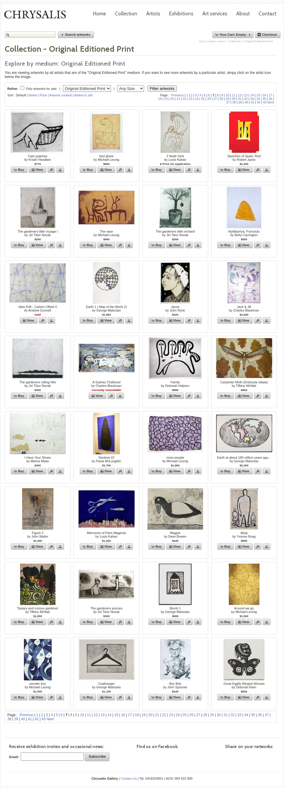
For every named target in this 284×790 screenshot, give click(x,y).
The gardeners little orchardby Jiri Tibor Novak (175, 233)
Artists (153, 14)
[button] (76, 34)
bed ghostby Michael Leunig (106, 157)
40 (246, 102)
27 (215, 98)
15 (258, 95)
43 (265, 102)
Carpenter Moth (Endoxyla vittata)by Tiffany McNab (244, 383)
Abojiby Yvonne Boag (243, 534)
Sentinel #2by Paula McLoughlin (106, 459)
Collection (126, 14)
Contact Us (129, 778)
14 (252, 95)
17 (270, 95)
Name (33, 95)
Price (43, 95)
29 (227, 98)
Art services (214, 14)
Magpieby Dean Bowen (175, 534)
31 (239, 98)
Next (270, 102)
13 (246, 95)
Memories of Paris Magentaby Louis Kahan (106, 534)
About (243, 14)
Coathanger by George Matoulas (106, 685)
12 (239, 95)
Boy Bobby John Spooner (175, 685)
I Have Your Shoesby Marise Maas (38, 459)
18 (159, 98)
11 (233, 95)
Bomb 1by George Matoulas (175, 610)
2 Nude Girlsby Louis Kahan (175, 157)
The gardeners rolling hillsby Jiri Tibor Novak (37, 383)
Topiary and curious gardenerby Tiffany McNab (37, 610)
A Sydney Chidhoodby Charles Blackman (106, 383)
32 (246, 98)
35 (264, 98)
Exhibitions (181, 14)
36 (270, 98)
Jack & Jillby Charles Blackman (244, 308)
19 (166, 98)
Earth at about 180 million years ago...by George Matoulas (244, 459)
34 (258, 98)
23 (190, 98)
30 (233, 98)
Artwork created (60, 95)
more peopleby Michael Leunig (175, 459)
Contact (267, 14)
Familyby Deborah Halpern (175, 383)
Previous (177, 95)
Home (99, 14)
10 (227, 95)
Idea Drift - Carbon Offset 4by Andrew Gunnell (38, 308)
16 (264, 95)
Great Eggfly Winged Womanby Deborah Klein (244, 685)
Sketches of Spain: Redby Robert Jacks (244, 157)
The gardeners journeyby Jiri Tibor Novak (106, 610)
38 (234, 102)
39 (240, 102)
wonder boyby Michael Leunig (37, 685)
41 (252, 102)
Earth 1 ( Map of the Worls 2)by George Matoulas (106, 308)
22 (184, 98)
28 (221, 98)
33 (252, 98)
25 (203, 98)
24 (196, 98)
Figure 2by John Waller (37, 534)
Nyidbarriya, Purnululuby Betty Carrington (243, 233)
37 (228, 102)
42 (258, 102)
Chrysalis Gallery (37, 16)
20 (172, 98)
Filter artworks (162, 88)
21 (178, 98)
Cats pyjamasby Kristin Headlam (37, 157)
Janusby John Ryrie (175, 308)
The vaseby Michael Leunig (106, 233)
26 (209, 98)
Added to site (83, 95)
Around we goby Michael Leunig (244, 610)
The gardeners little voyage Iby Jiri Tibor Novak (37, 233)
